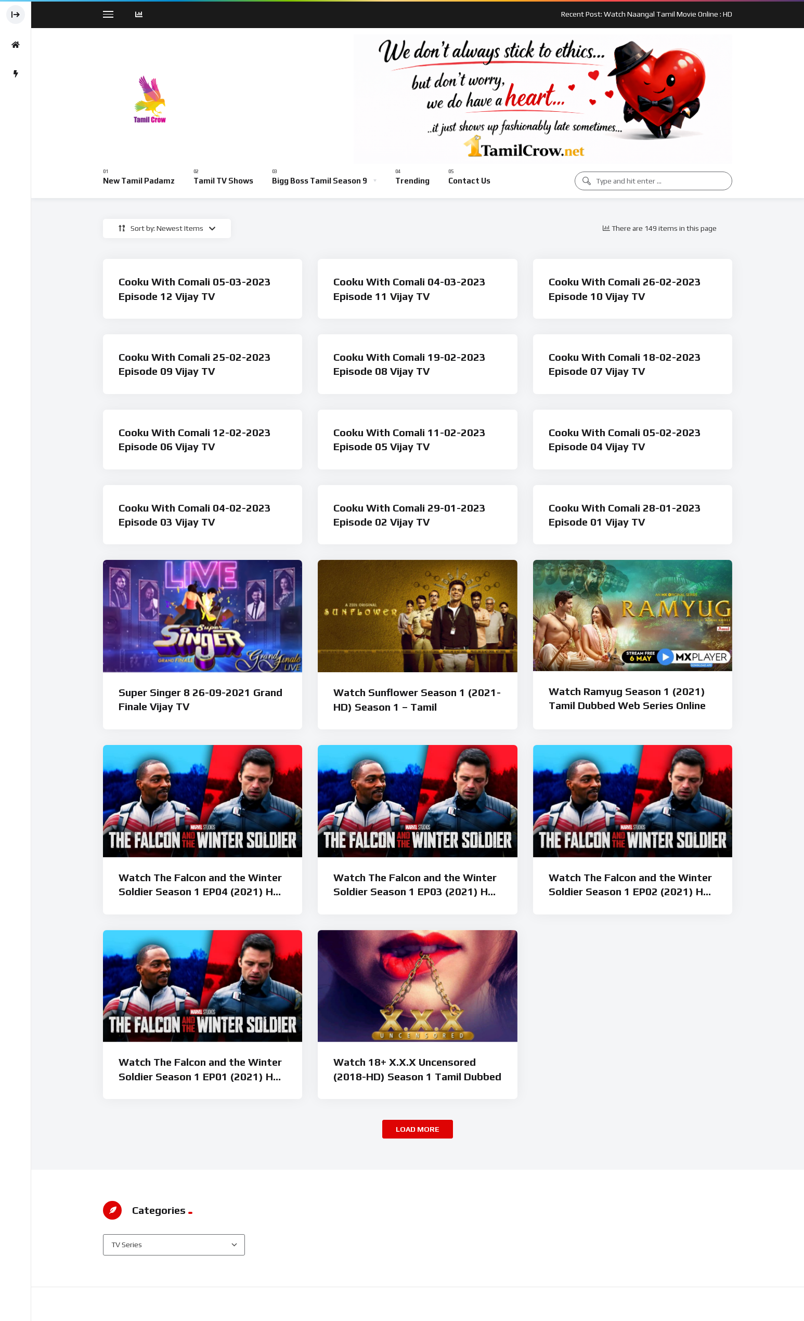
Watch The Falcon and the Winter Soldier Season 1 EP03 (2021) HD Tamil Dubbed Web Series (415, 891)
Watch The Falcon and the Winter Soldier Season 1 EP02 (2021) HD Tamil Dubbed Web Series (630, 891)
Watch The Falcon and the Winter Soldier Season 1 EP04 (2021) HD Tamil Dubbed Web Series (200, 891)
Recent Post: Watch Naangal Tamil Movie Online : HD (646, 14)
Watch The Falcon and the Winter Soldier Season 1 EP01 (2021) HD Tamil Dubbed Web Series (200, 1076)
